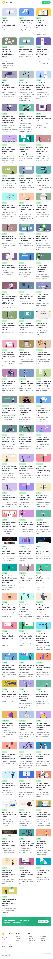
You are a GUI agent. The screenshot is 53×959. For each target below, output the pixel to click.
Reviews (4, 18)
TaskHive (18, 938)
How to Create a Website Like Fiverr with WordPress (42, 439)
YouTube (43, 936)
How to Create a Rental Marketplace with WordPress (8, 636)
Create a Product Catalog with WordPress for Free (8, 667)
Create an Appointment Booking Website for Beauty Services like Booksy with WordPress (9, 298)
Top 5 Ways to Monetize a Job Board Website (43, 667)
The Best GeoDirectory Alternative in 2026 (8, 23)
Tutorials (5, 47)
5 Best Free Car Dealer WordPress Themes (25, 354)
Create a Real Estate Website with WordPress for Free (9, 756)
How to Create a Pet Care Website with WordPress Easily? (8, 439)
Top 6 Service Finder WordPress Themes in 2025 (26, 118)
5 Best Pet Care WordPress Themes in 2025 (43, 118)
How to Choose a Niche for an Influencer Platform (42, 524)
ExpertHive (19, 936)
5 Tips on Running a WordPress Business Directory (26, 524)
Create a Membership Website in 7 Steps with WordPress (26, 667)
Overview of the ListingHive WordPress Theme (8, 551)
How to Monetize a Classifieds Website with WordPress (25, 551)
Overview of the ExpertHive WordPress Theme (25, 814)
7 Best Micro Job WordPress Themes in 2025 (9, 207)
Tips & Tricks (22, 144)
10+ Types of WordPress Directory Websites (43, 578)
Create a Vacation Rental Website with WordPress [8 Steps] (9, 607)
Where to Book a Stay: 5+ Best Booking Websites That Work (26, 180)
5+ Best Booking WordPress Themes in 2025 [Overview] (26, 238)
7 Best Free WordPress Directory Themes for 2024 (26, 267)
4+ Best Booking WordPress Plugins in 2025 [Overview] (9, 238)
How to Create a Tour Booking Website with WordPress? (9, 468)
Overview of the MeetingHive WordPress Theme (42, 325)
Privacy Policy (47, 956)
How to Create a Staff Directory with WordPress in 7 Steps (9, 524)
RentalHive (18, 940)
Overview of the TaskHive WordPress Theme (9, 814)
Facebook (43, 938)
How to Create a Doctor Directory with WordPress (9, 785)
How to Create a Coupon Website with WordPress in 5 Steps (26, 843)
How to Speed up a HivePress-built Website (42, 872)
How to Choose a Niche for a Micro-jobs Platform (25, 497)
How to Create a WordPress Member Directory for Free (26, 636)
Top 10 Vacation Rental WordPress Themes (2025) (42, 238)
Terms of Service (46, 953)
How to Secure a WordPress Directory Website (43, 354)
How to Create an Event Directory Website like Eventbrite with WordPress (25, 696)
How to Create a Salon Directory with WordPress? (9, 383)
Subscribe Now (43, 921)
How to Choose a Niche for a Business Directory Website (25, 578)
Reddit (43, 940)
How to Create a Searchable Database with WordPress (26, 296)
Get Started (46, 2)
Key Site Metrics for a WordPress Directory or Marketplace (26, 468)
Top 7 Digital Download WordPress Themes (9, 497)
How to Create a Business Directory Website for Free (42, 694)
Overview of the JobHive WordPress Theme (42, 551)
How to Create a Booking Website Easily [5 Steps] (41, 207)
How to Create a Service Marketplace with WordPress (43, 814)
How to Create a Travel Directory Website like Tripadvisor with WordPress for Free (42, 638)
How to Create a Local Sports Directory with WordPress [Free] (43, 383)
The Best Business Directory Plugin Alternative (42, 497)
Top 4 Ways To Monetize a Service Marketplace (42, 607)
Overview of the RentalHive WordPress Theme (8, 843)
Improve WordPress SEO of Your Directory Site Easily (9, 410)
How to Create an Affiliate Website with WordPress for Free (26, 756)
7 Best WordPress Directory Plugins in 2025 (42, 180)
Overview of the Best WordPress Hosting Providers (26, 23)
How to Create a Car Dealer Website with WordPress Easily (9, 694)
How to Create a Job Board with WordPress (43, 756)
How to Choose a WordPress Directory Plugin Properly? (26, 383)
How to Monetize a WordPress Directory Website (9, 725)
